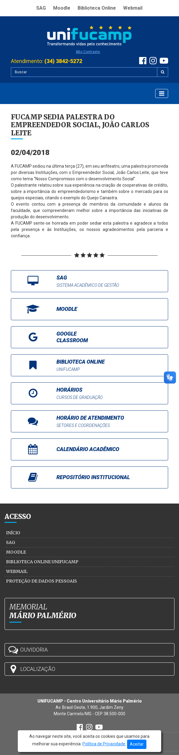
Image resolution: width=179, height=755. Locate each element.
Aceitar (137, 744)
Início (13, 532)
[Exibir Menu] (161, 93)
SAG (41, 8)
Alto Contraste (88, 52)
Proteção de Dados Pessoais (41, 581)
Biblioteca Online (97, 8)
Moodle (61, 8)
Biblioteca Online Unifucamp (42, 561)
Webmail (132, 8)
